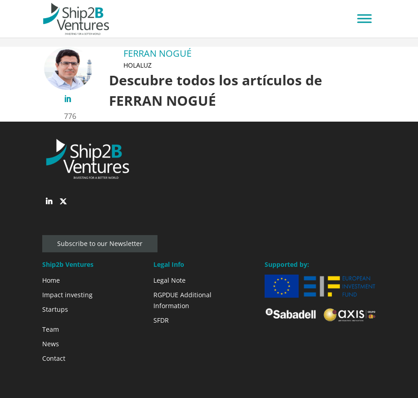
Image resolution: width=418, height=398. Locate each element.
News (50, 343)
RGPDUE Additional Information (182, 300)
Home (51, 280)
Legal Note (169, 280)
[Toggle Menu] (364, 19)
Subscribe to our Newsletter (100, 243)
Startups (55, 309)
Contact (53, 358)
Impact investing (67, 294)
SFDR (161, 320)
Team (50, 329)
